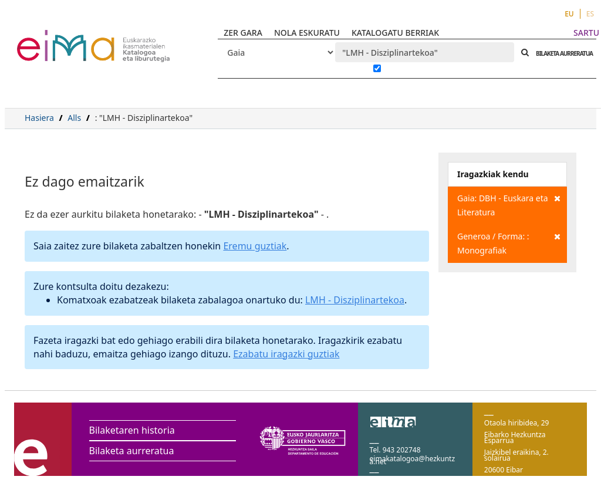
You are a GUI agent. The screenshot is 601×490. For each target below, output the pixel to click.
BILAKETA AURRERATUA (561, 53)
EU (569, 14)
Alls (74, 117)
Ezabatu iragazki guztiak (286, 353)
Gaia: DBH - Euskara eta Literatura (509, 204)
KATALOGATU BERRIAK (395, 32)
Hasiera (39, 117)
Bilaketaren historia (132, 430)
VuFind (48, 38)
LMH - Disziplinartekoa (354, 299)
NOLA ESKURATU (307, 32)
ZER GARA (243, 32)
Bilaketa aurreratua (131, 450)
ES (590, 14)
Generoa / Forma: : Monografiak (509, 242)
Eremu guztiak (254, 245)
